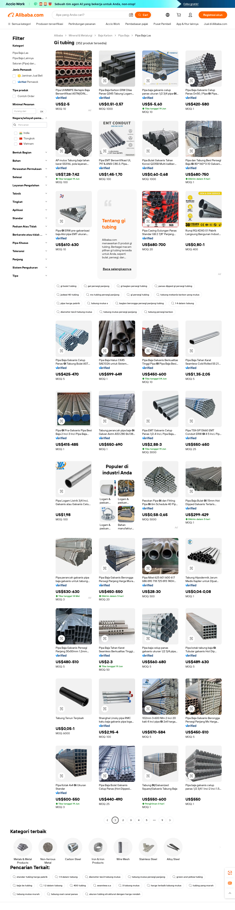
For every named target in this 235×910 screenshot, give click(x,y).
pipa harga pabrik (68, 303)
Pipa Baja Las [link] (143, 35)
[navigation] (29, 428)
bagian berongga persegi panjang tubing (139, 303)
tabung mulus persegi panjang (118, 312)
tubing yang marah (201, 885)
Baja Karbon (105, 35)
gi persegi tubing (138, 294)
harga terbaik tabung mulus (164, 885)
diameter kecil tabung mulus (74, 312)
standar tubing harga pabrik (30, 876)
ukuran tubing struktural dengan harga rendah (112, 894)
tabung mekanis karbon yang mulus (177, 294)
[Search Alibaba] (91, 15)
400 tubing (78, 885)
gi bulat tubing (66, 286)
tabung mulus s (97, 303)
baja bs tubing (22, 885)
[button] (131, 15)
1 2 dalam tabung (51, 885)
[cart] (180, 15)
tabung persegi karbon (158, 312)
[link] (230, 873)
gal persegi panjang (96, 286)
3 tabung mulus (128, 885)
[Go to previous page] (107, 820)
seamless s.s (102, 885)
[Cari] (143, 15)
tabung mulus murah (26, 894)
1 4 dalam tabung (182, 303)
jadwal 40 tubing (68, 294)
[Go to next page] (170, 820)
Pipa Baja (123, 35)
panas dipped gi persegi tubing (173, 286)
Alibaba (58, 35)
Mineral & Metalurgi (80, 35)
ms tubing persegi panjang (102, 294)
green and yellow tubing (188, 876)
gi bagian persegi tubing (132, 286)
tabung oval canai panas (62, 894)
